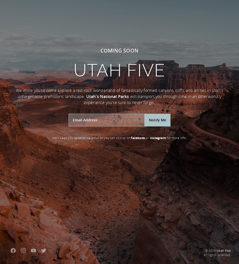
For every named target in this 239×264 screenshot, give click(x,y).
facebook (138, 138)
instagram (158, 138)
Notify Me (157, 120)
